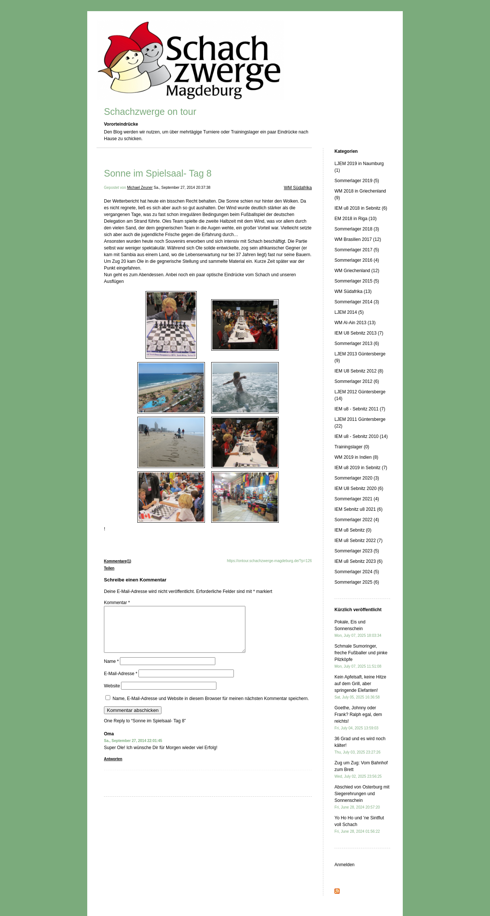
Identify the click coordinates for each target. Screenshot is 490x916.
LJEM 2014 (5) (349, 312)
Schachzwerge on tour (150, 111)
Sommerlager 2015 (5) (356, 281)
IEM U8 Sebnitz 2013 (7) (358, 333)
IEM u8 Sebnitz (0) (352, 530)
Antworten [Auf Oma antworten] (113, 768)
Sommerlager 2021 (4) (356, 498)
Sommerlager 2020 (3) (356, 478)
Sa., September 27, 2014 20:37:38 (182, 188)
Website (112, 694)
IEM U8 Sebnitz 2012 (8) (358, 371)
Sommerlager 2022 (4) (356, 519)
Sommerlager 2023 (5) (356, 551)
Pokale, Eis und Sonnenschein (357, 628)
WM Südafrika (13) (353, 291)
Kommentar (117, 602)
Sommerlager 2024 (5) (356, 571)
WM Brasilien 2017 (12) (357, 239)
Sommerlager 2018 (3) (356, 229)
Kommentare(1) (117, 561)
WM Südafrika (298, 187)
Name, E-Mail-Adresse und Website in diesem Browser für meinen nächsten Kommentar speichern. (210, 707)
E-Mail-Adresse (120, 682)
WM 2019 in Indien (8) (356, 457)
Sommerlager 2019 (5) (356, 180)
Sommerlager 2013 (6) (356, 343)
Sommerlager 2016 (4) (356, 260)
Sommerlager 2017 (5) (356, 249)
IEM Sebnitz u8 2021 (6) (358, 509)
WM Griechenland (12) (356, 270)
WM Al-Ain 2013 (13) (355, 322)
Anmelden (344, 864)
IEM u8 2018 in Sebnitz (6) (360, 208)
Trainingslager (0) (351, 446)
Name (111, 670)
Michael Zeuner (140, 188)
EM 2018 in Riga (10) (355, 218)
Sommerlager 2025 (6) (356, 582)
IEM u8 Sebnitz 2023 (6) (358, 561)
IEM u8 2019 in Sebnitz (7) (360, 467)
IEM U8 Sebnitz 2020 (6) (358, 488)
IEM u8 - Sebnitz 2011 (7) (359, 409)
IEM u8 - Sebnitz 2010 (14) (361, 436)
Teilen (109, 568)
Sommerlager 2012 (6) (356, 381)
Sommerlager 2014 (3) (356, 301)
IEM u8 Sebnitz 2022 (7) (358, 540)
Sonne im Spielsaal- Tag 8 (158, 173)
